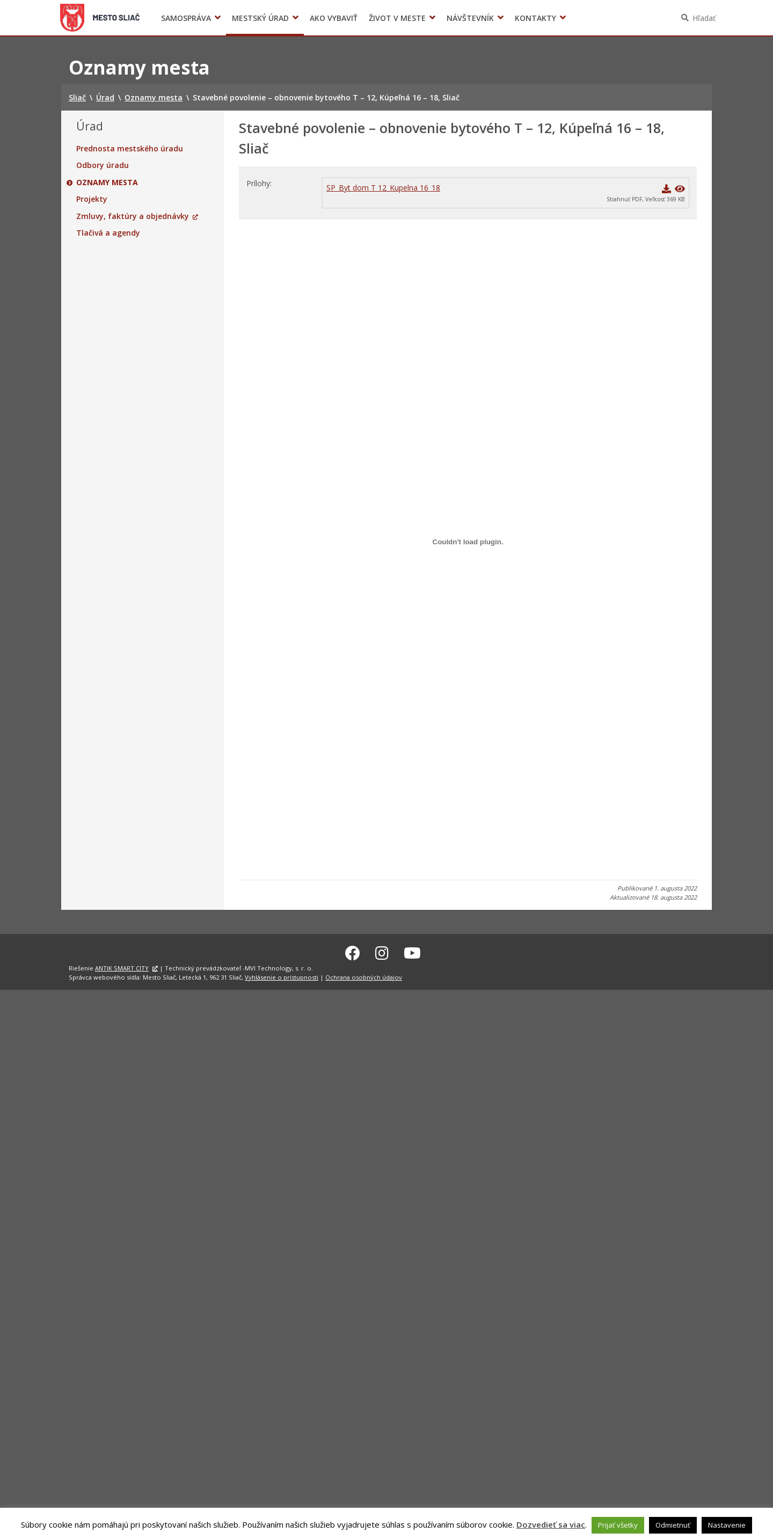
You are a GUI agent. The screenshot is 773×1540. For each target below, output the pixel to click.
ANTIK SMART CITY (122, 966)
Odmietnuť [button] (672, 1525)
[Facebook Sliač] (352, 951)
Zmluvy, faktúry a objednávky (132, 216)
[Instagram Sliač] (382, 951)
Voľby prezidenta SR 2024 (584, 18)
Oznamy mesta (107, 182)
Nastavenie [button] (727, 1525)
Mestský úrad (260, 18)
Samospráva (186, 18)
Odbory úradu (102, 165)
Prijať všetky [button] (618, 1525)
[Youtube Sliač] (412, 951)
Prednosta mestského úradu (129, 149)
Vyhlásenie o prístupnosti (281, 976)
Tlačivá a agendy (108, 233)
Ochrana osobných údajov (363, 976)
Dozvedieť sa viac (550, 1524)
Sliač (100, 18)
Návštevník (470, 18)
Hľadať (704, 18)
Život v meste (397, 18)
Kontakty (535, 18)
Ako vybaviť (334, 18)
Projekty (91, 199)
